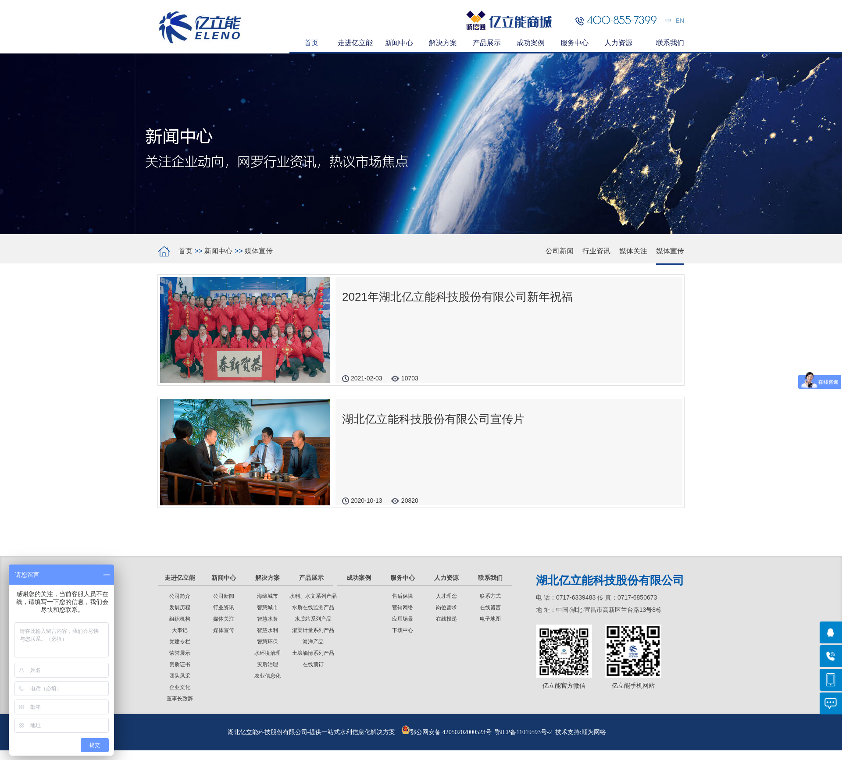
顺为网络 (594, 732)
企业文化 (179, 687)
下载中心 (402, 630)
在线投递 (446, 619)
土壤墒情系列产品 (313, 653)
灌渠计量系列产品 (313, 630)
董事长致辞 (180, 699)
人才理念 (446, 596)
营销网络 (402, 607)
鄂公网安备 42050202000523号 (446, 732)
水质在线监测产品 (313, 607)
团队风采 (179, 676)
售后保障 (402, 596)
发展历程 (179, 607)
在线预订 (313, 664)
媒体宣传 (670, 251)
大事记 (180, 630)
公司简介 (179, 596)
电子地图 (490, 619)
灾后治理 (267, 664)
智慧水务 (267, 619)
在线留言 (490, 607)
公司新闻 (560, 251)
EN (680, 20)
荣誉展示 (179, 653)
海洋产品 (313, 642)
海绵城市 (267, 596)
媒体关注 (633, 251)
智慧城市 (267, 607)
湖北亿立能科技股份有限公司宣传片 (433, 419)
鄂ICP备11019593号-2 (523, 732)
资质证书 (179, 664)
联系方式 (490, 596)
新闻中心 (218, 251)
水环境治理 (267, 653)
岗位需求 (446, 607)
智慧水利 (267, 630)
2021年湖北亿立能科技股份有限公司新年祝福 (457, 296)
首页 (185, 251)
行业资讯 (596, 251)
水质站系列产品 (313, 619)
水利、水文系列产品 (313, 596)
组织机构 (179, 619)
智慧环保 (267, 642)
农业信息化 (267, 676)
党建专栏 (179, 642)
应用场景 (402, 619)
